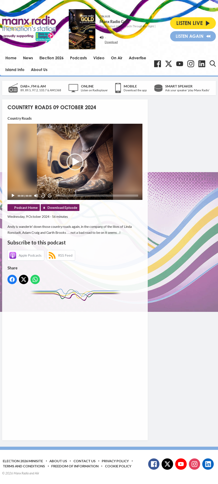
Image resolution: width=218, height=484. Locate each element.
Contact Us (84, 461)
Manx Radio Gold (114, 21)
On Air (116, 57)
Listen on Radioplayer (94, 90)
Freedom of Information (75, 466)
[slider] (96, 196)
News (28, 57)
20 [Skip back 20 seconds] (43, 195)
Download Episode (62, 207)
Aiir (37, 473)
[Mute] (36, 195)
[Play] (13, 195)
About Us (39, 69)
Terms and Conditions (24, 466)
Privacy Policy (115, 461)
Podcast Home (26, 207)
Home (11, 57)
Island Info (14, 69)
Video (99, 57)
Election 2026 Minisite (23, 461)
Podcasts (78, 57)
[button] (74, 161)
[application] (74, 162)
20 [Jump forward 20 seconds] (50, 195)
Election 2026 (51, 57)
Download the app (135, 90)
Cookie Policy (118, 466)
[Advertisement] (87, 367)
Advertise (137, 57)
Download (111, 42)
